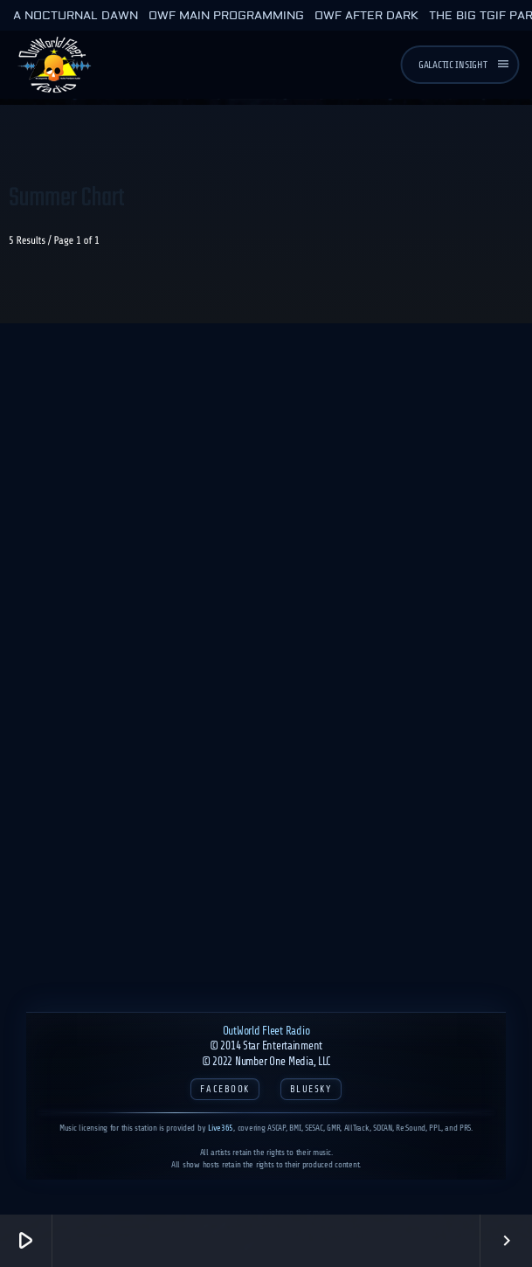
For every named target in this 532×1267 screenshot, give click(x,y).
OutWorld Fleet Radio (266, 1030)
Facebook (224, 1089)
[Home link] (54, 64)
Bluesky (311, 1089)
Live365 (220, 1127)
